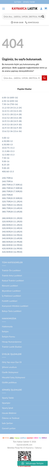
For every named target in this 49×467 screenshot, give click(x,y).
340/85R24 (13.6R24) (12, 231)
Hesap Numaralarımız (12, 341)
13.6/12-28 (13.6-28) (12, 117)
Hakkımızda (7, 326)
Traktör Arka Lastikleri (12, 275)
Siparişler (6, 403)
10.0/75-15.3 (8, 147)
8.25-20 (5, 164)
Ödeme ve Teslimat (10, 418)
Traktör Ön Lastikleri (11, 270)
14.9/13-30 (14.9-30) (12, 124)
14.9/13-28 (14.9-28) (12, 121)
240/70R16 (7, 178)
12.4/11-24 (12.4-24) (12, 111)
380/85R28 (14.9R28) (12, 241)
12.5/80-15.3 (8, 154)
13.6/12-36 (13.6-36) (12, 131)
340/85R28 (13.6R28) (12, 238)
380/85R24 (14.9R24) (12, 235)
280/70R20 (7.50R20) (12, 191)
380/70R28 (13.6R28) (12, 211)
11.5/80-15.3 (8, 151)
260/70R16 (7, 181)
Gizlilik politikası (9, 382)
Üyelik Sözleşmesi (10, 372)
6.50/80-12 (7, 141)
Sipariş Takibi (29, 2)
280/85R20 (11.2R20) (12, 218)
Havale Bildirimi (9, 413)
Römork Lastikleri (10, 285)
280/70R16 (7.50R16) (12, 184)
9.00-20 (5, 168)
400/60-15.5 (8, 171)
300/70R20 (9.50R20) (12, 198)
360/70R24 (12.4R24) (12, 205)
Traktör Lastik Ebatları (12, 346)
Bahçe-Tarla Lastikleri (11, 311)
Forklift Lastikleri (9, 301)
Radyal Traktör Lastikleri (13, 280)
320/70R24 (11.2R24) (12, 201)
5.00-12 (5, 137)
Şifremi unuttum (9, 367)
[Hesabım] (41, 8)
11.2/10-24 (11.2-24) (12, 107)
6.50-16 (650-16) (10, 101)
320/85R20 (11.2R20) (12, 221)
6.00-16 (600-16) (10, 97)
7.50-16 (5, 158)
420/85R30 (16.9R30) (12, 248)
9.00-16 (5, 161)
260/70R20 (7, 194)
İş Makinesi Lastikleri (11, 295)
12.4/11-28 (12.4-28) (12, 114)
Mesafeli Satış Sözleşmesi (13, 377)
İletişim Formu (8, 336)
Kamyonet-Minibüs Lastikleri (15, 306)
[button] (3, 8)
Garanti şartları (9, 428)
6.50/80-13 (7, 144)
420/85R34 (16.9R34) (12, 252)
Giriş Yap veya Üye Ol (11, 362)
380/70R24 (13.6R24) (12, 208)
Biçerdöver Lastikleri (11, 290)
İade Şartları (7, 423)
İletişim (17, 2)
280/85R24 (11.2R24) (12, 225)
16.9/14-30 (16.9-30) (12, 127)
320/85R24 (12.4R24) (12, 228)
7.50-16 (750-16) (10, 104)
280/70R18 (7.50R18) (12, 188)
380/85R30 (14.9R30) (12, 245)
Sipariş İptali (7, 408)
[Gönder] (43, 16)
